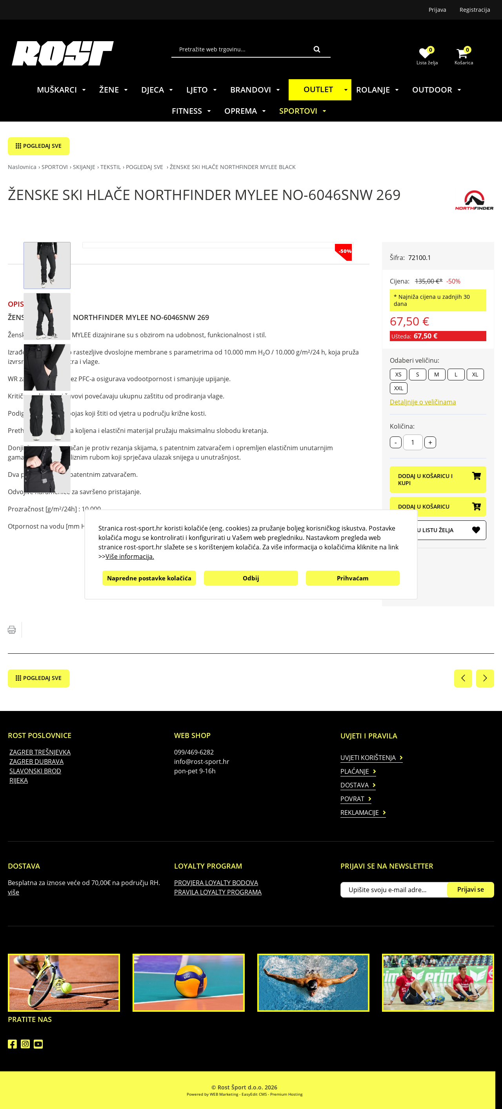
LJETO (202, 89)
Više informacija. (129, 556)
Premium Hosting (286, 1094)
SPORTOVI (303, 110)
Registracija (475, 9)
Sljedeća (485, 678)
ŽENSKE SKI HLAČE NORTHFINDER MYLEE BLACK (233, 167)
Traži (317, 49)
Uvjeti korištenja (368, 757)
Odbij (251, 578)
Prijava (437, 9)
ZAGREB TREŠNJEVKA (40, 752)
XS (398, 374)
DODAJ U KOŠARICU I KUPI (439, 479)
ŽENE (114, 89)
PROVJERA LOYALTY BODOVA (216, 882)
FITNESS (192, 110)
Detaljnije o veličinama (423, 402)
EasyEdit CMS (254, 1094)
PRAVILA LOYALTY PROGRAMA (218, 892)
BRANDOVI (255, 89)
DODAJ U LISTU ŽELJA (439, 530)
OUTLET (327, 89)
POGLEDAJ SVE (42, 145)
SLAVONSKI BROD (35, 771)
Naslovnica (22, 167)
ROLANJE (378, 89)
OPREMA (245, 110)
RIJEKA (18, 780)
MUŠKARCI (62, 89)
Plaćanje (354, 771)
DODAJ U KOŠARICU (439, 507)
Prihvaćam (353, 578)
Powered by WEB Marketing (212, 1094)
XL (475, 374)
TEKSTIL (110, 167)
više (13, 892)
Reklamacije (359, 812)
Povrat (352, 798)
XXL (398, 388)
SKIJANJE (84, 167)
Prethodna (463, 678)
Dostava (354, 785)
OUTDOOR (437, 89)
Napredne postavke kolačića (149, 578)
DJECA (157, 89)
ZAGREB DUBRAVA (36, 761)
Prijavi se (470, 889)
